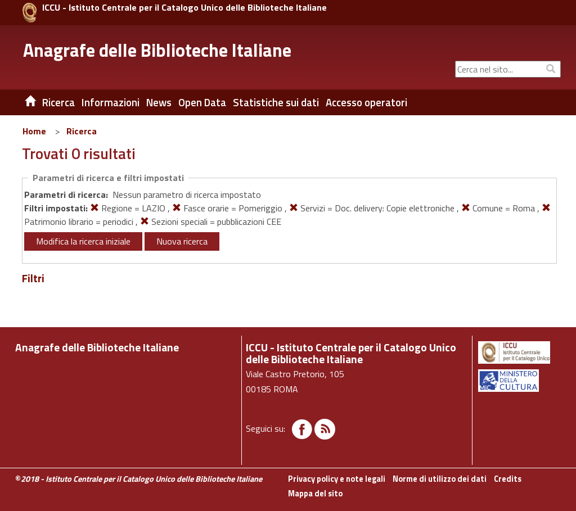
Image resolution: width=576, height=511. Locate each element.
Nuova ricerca (182, 241)
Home (34, 131)
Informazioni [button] (111, 102)
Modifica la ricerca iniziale (83, 241)
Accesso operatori (366, 102)
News (159, 102)
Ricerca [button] (58, 102)
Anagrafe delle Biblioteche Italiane (157, 50)
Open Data (202, 102)
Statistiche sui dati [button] (276, 102)
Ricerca (81, 131)
